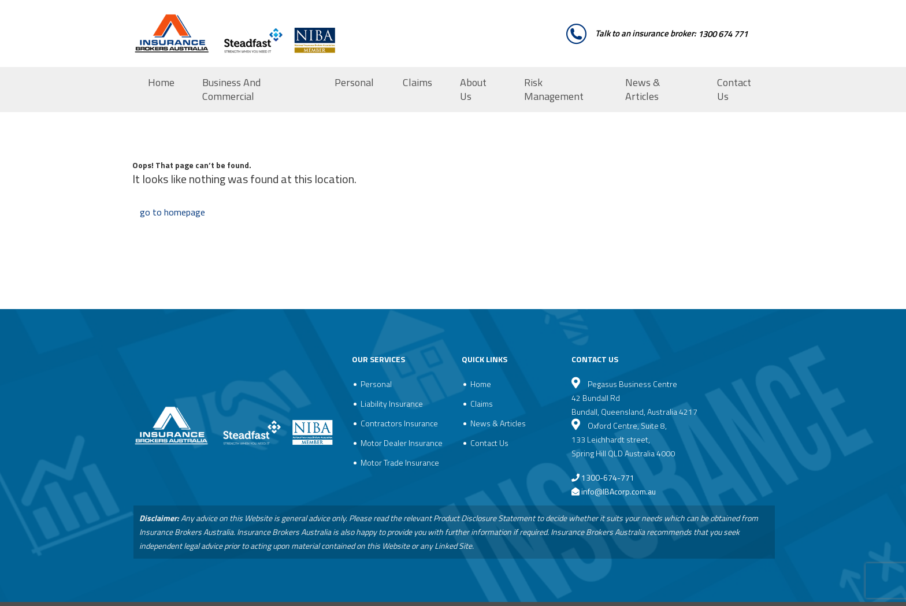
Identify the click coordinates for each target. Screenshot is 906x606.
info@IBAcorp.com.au (618, 491)
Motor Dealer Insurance (402, 443)
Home (161, 82)
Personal (354, 82)
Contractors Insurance (399, 423)
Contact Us (734, 89)
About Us (473, 89)
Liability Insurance (392, 403)
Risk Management (554, 89)
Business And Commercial (231, 89)
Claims (417, 82)
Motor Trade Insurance (400, 462)
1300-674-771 (602, 477)
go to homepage (172, 212)
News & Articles (642, 89)
